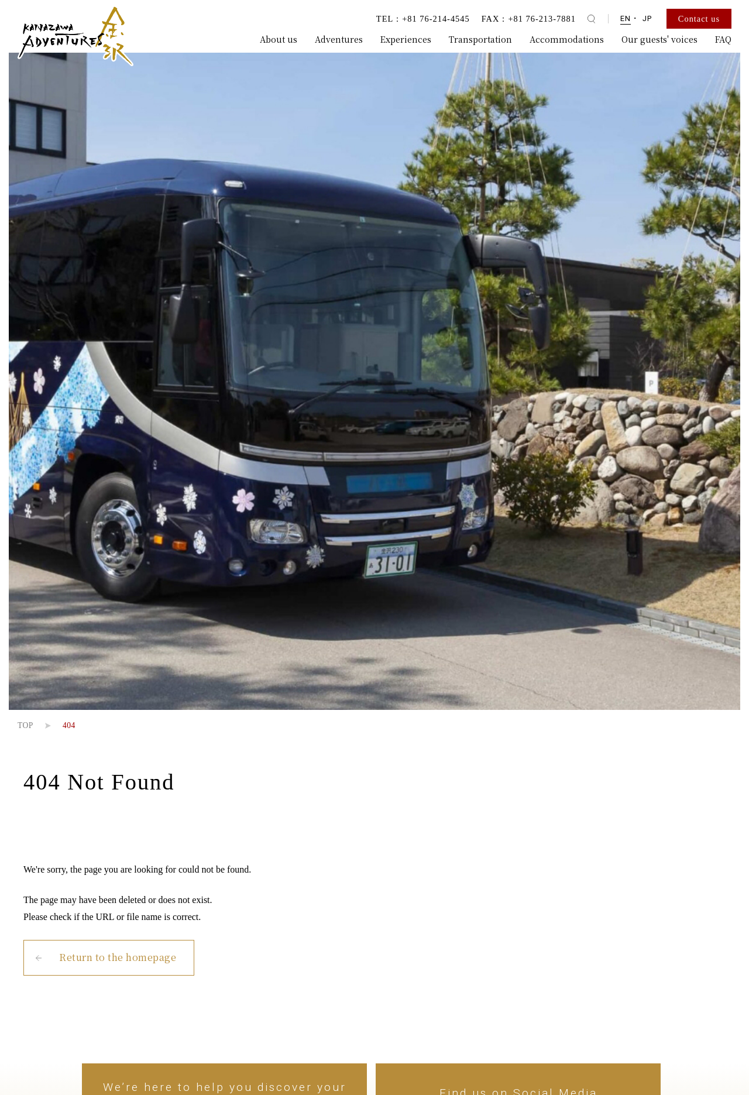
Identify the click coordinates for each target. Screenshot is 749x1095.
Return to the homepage (117, 957)
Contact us (699, 18)
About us (278, 39)
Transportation (480, 39)
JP (647, 18)
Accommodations (567, 39)
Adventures (339, 39)
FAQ (723, 39)
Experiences (405, 39)
